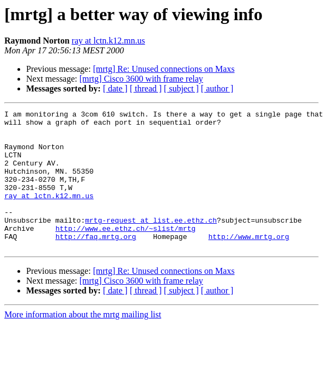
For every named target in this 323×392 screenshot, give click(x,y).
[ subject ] (181, 88)
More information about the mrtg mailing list (82, 342)
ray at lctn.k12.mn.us (108, 40)
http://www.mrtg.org (248, 262)
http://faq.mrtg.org (96, 262)
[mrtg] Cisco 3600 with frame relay (141, 78)
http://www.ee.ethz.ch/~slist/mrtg (126, 253)
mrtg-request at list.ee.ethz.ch (151, 243)
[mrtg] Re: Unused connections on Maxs (164, 69)
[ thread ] (146, 88)
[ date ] (115, 88)
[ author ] (217, 88)
